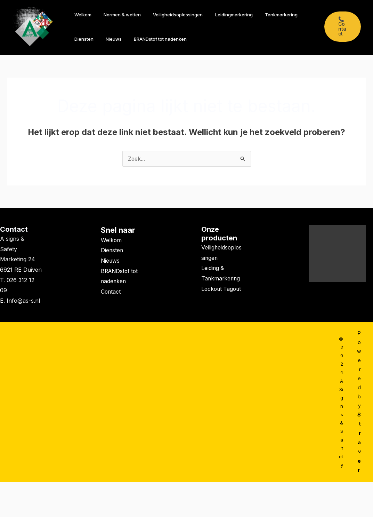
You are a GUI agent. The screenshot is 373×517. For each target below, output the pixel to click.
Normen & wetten (117, 14)
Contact (14, 229)
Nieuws (109, 39)
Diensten (82, 39)
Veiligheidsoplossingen (170, 14)
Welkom (81, 14)
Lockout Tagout (222, 289)
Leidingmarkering (222, 14)
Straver (359, 442)
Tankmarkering (266, 14)
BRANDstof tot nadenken (152, 39)
